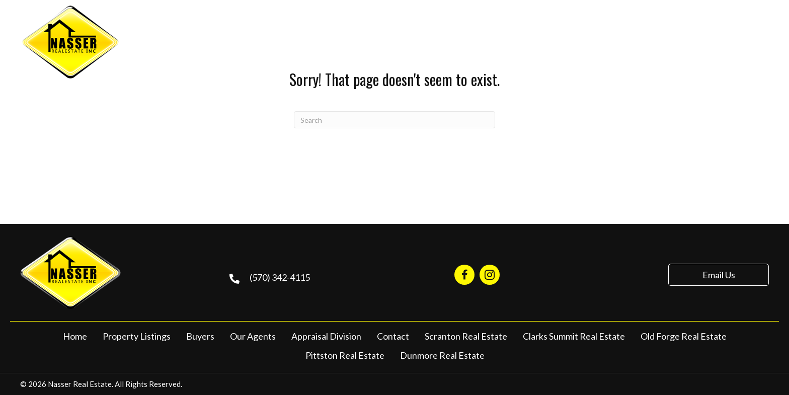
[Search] (394, 119)
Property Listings (137, 336)
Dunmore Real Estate (442, 355)
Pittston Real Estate (344, 355)
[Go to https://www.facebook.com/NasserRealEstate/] (464, 275)
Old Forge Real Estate (684, 336)
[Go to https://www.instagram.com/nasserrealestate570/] (490, 275)
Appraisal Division (326, 336)
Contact (393, 336)
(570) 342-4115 (697, 40)
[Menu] (762, 41)
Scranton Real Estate (466, 336)
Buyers (200, 336)
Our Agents (253, 336)
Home (75, 336)
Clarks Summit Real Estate (574, 336)
